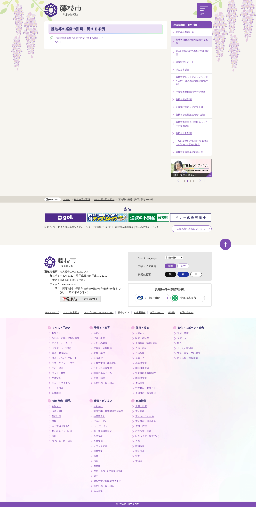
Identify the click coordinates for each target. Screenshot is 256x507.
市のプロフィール (144, 416)
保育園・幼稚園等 (103, 348)
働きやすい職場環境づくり (107, 481)
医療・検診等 (142, 338)
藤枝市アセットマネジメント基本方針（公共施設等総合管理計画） (192, 80)
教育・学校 (99, 353)
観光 (179, 343)
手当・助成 (99, 378)
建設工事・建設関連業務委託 (108, 411)
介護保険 (139, 353)
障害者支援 (141, 378)
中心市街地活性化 (61, 426)
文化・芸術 (183, 333)
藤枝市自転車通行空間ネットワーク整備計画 (192, 124)
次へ (200, 181)
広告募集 (98, 491)
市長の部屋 (141, 406)
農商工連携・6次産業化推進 (108, 471)
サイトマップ (52, 312)
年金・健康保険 (60, 353)
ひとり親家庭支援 (103, 368)
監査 (137, 456)
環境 (54, 436)
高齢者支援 (141, 363)
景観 (54, 421)
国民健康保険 (142, 368)
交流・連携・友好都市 (188, 353)
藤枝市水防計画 (184, 133)
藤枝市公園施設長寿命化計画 (190, 114)
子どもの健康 (100, 343)
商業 (96, 456)
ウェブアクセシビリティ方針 (98, 312)
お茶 (96, 461)
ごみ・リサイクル (61, 383)
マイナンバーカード (62, 343)
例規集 (171, 312)
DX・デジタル (101, 426)
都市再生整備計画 (185, 32)
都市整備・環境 (82, 199)
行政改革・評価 (143, 431)
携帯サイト (123, 312)
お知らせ (56, 333)
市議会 (138, 461)
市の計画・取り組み (186, 25)
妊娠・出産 (99, 338)
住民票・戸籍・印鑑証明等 (65, 338)
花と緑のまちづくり (62, 431)
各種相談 (56, 393)
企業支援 (98, 436)
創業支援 (98, 451)
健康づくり (141, 358)
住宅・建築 (57, 368)
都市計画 (56, 416)
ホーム (66, 199)
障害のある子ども (103, 373)
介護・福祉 (141, 348)
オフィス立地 (100, 446)
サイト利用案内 (71, 312)
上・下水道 (57, 388)
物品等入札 (99, 416)
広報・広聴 (141, 426)
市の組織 (139, 411)
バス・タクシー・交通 (63, 363)
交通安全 (56, 378)
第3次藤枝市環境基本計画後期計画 (192, 53)
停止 (204, 181)
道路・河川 (57, 411)
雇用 (96, 476)
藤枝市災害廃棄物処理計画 (189, 152)
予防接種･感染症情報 (146, 343)
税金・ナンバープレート (64, 358)
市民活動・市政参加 (187, 358)
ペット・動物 (58, 373)
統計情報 (139, 451)
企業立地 (98, 441)
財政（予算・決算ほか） (147, 436)
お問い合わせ (186, 312)
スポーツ (181, 338)
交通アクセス (157, 312)
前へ (178, 181)
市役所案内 (139, 312)
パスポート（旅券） (62, 348)
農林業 (97, 466)
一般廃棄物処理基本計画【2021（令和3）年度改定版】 (192, 143)
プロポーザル (100, 421)
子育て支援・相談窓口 (105, 363)
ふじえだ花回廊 (185, 348)
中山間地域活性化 (103, 431)
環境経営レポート (185, 62)
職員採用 (139, 446)
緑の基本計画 (182, 69)
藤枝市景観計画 (184, 99)
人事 (137, 441)
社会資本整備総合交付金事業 (190, 92)
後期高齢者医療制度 (145, 373)
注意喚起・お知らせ (145, 388)
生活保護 (139, 383)
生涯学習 (98, 358)
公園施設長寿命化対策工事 (189, 107)
